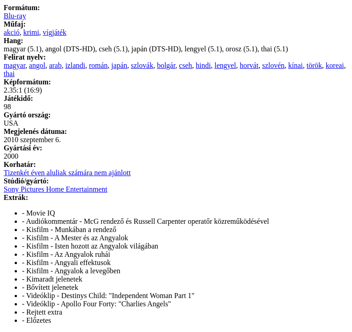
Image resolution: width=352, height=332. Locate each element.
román (98, 65)
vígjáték (54, 32)
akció (12, 32)
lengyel (225, 65)
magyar (14, 65)
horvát (249, 65)
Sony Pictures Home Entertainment (55, 189)
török (314, 65)
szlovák (142, 65)
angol (37, 65)
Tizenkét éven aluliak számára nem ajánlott (67, 173)
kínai (295, 65)
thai (9, 73)
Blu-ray (15, 16)
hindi (203, 65)
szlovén (273, 65)
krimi (31, 32)
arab (55, 65)
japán (119, 65)
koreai (335, 65)
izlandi (75, 65)
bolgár (166, 65)
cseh (185, 65)
